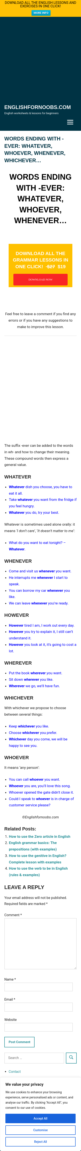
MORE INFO (41, 12)
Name (10, 979)
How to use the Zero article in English (39, 836)
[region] (40, 1114)
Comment (13, 915)
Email (9, 999)
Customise (40, 1130)
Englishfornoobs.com (37, 107)
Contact (15, 1072)
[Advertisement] (40, 61)
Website (10, 1020)
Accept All (41, 1118)
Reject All (40, 1141)
